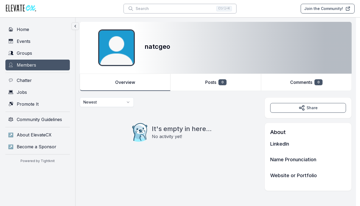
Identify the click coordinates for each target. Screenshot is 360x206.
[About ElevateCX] (37, 134)
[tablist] (216, 82)
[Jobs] (37, 92)
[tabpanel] (216, 144)
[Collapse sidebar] (75, 26)
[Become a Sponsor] (37, 146)
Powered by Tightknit (37, 161)
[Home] (37, 29)
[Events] (37, 41)
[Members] (37, 65)
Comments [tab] (306, 82)
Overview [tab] (125, 82)
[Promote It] (37, 104)
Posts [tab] (216, 82)
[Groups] (37, 53)
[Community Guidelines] (37, 119)
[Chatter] (37, 80)
